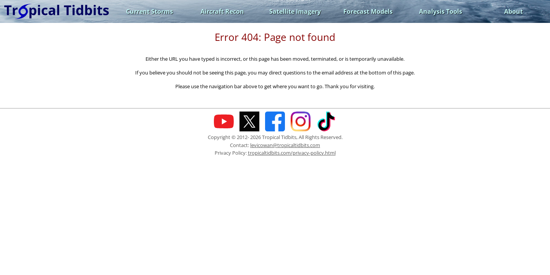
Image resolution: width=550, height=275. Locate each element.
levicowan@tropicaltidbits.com (285, 145)
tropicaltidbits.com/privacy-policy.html (292, 152)
